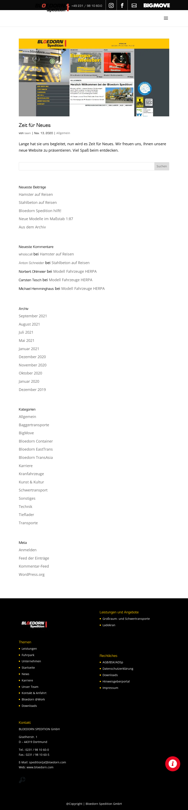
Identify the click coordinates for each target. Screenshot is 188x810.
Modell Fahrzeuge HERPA (75, 271)
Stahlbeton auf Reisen (38, 202)
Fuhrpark (28, 655)
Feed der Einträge (34, 558)
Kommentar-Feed (34, 566)
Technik (25, 506)
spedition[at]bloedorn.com (47, 762)
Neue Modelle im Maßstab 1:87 (46, 218)
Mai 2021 (26, 340)
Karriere (26, 465)
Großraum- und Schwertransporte (126, 619)
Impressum (110, 688)
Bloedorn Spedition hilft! (40, 210)
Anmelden (28, 549)
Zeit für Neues (35, 125)
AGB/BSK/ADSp (113, 662)
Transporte (28, 522)
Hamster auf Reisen (36, 194)
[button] (173, 764)
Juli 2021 (26, 332)
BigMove (26, 432)
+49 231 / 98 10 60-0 (86, 6)
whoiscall (25, 254)
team (28, 133)
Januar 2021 (29, 348)
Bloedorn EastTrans (36, 449)
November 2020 (32, 364)
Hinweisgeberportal (116, 681)
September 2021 (33, 315)
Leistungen (29, 649)
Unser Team (30, 687)
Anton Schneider (31, 263)
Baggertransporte (34, 424)
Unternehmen (31, 661)
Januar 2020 (29, 381)
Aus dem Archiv (32, 226)
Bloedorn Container (36, 441)
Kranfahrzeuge (31, 473)
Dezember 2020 (32, 356)
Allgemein (63, 133)
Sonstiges (27, 498)
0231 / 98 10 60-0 (37, 750)
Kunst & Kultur (31, 481)
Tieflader (26, 514)
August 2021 (29, 324)
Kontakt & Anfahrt (34, 693)
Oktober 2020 (30, 373)
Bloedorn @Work (33, 699)
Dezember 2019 (32, 389)
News (25, 674)
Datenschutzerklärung (118, 669)
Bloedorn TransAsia (36, 457)
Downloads (29, 706)
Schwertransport (33, 490)
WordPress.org (32, 574)
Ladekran (109, 625)
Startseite (28, 667)
